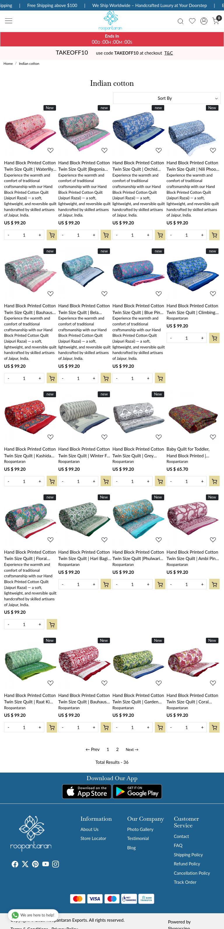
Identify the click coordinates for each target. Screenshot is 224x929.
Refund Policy (187, 863)
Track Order (185, 882)
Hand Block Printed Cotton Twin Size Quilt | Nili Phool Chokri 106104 (192, 166)
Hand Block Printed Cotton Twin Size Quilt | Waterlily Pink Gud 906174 (30, 166)
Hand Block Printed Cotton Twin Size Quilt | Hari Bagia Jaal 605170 (84, 555)
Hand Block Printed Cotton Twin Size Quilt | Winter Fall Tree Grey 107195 (84, 452)
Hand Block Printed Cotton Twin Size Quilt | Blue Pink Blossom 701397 (138, 309)
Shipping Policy (188, 854)
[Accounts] (204, 21)
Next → (132, 749)
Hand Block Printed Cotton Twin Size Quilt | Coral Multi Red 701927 (192, 699)
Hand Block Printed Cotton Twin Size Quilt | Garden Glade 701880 (138, 699)
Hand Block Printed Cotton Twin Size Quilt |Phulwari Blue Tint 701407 (138, 555)
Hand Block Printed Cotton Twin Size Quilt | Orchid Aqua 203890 (138, 166)
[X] (25, 865)
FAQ (178, 845)
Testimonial (138, 838)
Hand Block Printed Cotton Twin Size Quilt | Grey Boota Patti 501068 (138, 452)
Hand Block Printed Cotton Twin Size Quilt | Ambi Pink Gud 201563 (192, 555)
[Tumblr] (62, 865)
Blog (131, 847)
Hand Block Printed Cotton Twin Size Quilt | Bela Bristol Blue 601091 (84, 309)
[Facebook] (15, 865)
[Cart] (52, 235)
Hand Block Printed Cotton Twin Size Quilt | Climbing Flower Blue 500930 (192, 309)
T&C (168, 52)
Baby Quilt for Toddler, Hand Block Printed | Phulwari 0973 (188, 452)
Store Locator (93, 838)
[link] (180, 21)
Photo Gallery (140, 829)
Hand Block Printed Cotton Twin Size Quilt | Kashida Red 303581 (30, 452)
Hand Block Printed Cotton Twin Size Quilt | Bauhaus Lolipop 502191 (84, 699)
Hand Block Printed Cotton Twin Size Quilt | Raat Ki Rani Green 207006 (30, 699)
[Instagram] (55, 865)
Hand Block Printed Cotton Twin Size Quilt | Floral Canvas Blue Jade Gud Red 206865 (30, 555)
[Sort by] (166, 98)
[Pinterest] (35, 865)
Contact (181, 836)
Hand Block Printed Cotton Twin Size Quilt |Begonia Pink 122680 (84, 166)
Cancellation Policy (192, 873)
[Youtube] (45, 865)
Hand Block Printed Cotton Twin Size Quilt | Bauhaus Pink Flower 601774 (30, 309)
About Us (89, 829)
